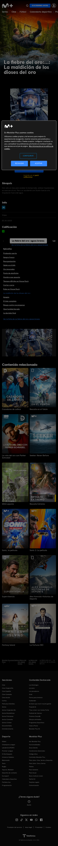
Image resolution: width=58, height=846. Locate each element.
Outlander (32, 701)
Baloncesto (6, 760)
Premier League (7, 751)
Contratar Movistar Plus (37, 757)
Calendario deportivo (41, 11)
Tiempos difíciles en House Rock (16, 281)
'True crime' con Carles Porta (39, 710)
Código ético (33, 754)
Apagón (6, 297)
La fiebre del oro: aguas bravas (28, 240)
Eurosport (5, 776)
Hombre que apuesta (11, 277)
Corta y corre (8, 285)
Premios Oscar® (34, 716)
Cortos (4, 701)
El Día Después (7, 754)
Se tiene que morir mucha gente (40, 704)
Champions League (8, 745)
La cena (31, 688)
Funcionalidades (34, 745)
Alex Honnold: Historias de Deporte (41, 597)
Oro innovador (9, 269)
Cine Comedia (7, 694)
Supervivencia (8, 596)
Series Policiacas (7, 716)
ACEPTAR (38, 163)
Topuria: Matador (8, 770)
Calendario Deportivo (9, 779)
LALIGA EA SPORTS (8, 748)
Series (5, 11)
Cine (14, 11)
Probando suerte (10, 253)
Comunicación (34, 785)
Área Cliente (33, 748)
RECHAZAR (19, 163)
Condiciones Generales (37, 751)
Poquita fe (32, 707)
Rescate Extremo (37, 504)
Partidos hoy (6, 782)
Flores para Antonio (36, 697)
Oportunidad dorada (11, 309)
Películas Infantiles (8, 704)
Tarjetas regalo (34, 782)
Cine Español (6, 691)
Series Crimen (7, 722)
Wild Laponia (8, 504)
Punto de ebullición (10, 273)
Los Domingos (33, 685)
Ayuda (29, 803)
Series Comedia (7, 719)
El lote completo (9, 301)
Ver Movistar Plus (35, 741)
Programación (7, 785)
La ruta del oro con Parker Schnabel (14, 456)
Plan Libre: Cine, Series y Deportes (40, 760)
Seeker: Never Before (39, 455)
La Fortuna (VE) (36, 645)
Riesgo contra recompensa (14, 305)
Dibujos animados (35, 719)
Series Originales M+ (9, 710)
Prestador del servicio (14, 827)
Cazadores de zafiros (11, 409)
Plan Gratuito (33, 770)
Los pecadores (34, 691)
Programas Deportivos (36, 722)
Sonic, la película (9, 550)
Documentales (7, 726)
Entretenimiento (7, 729)
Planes (31, 766)
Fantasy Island (8, 645)
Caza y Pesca (33, 726)
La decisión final (9, 313)
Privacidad (38, 827)
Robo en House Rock (11, 289)
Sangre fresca (8, 257)
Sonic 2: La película (38, 550)
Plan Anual (32, 773)
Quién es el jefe (9, 265)
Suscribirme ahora (40, 6)
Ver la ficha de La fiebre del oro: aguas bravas (29, 245)
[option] (31, 342)
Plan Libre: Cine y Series (37, 763)
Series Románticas (8, 713)
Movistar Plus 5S (34, 729)
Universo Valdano (8, 757)
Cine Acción (6, 697)
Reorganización (9, 261)
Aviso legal (28, 827)
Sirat (30, 694)
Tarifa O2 (32, 779)
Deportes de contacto (9, 773)
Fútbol (23, 11)
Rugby (4, 766)
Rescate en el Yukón (39, 409)
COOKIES (48, 827)
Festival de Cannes (35, 713)
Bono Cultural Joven (36, 776)
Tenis (3, 763)
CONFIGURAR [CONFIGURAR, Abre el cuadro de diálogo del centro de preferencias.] (28, 156)
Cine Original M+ (7, 688)
